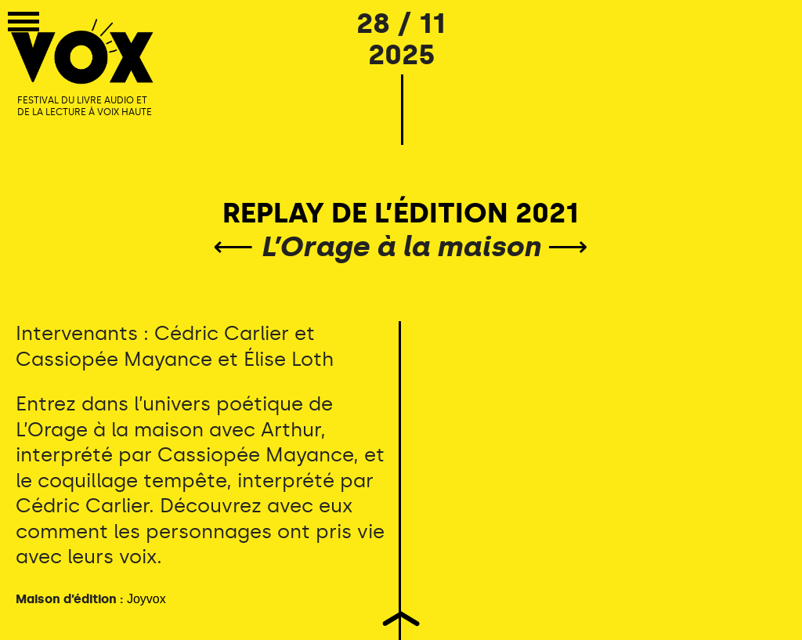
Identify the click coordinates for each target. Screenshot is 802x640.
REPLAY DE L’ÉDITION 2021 (400, 213)
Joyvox (146, 599)
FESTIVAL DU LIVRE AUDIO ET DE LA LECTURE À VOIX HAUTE (84, 106)
